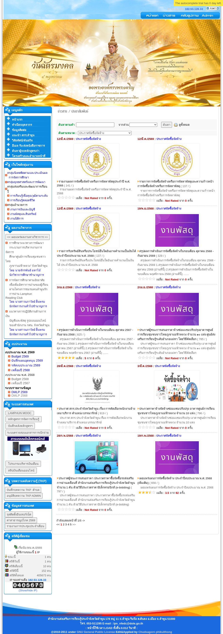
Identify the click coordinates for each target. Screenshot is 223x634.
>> (74, 524)
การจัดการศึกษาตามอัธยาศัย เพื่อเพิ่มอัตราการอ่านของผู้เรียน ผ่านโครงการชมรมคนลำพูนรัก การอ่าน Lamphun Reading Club (26, 293)
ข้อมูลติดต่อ (19, 130)
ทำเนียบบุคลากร (22, 124)
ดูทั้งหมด (184, 124)
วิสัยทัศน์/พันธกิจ (22, 140)
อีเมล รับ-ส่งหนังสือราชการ (28, 145)
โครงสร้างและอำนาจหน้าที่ (28, 156)
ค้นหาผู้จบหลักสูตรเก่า (25, 151)
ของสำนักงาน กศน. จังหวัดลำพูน (29, 325)
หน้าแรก (17, 119)
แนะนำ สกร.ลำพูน (23, 135)
